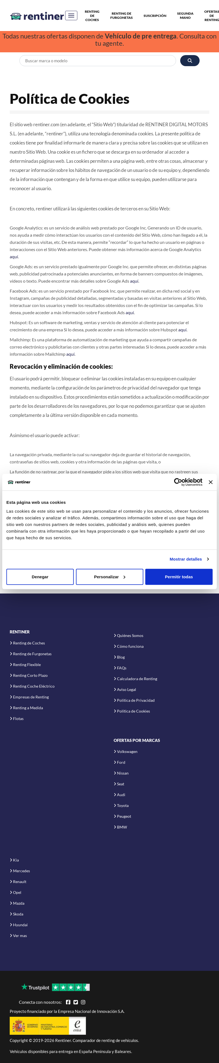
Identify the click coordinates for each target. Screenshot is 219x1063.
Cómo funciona (130, 646)
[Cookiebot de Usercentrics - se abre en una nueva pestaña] (178, 482)
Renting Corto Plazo (30, 675)
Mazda (18, 903)
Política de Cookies (133, 711)
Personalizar (109, 576)
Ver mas (20, 935)
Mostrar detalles (186, 559)
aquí (14, 256)
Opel (17, 892)
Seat (120, 783)
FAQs (121, 667)
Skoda (18, 914)
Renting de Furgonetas (121, 15)
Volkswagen (127, 751)
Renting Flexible (27, 664)
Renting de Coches (92, 15)
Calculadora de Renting (137, 678)
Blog (121, 657)
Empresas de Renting (31, 697)
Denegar (40, 576)
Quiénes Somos (130, 635)
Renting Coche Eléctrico (34, 686)
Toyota (123, 805)
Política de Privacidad (136, 700)
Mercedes (21, 870)
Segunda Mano (185, 15)
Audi (121, 794)
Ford (121, 762)
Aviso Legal (126, 689)
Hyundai (20, 924)
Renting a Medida (28, 707)
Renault (19, 881)
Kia (16, 860)
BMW (122, 827)
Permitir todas (179, 576)
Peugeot (124, 816)
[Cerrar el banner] (211, 482)
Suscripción (155, 16)
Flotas (18, 718)
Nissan (123, 773)
